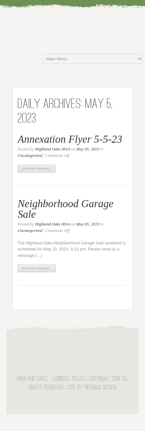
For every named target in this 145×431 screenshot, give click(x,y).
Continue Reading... (36, 168)
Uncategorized (30, 155)
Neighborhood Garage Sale (66, 209)
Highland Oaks (75, 20)
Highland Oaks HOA (52, 149)
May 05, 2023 (87, 149)
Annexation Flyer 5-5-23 (70, 139)
